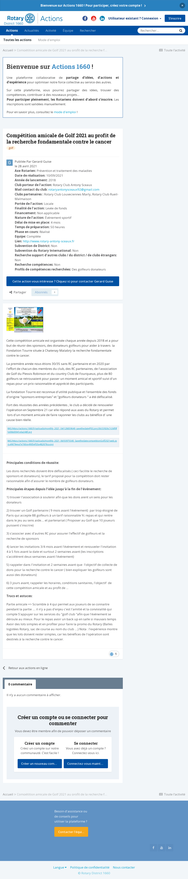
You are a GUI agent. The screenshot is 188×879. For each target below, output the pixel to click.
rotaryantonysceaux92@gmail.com (73, 189)
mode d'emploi (65, 112)
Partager (17, 292)
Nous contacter (124, 867)
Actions (12, 31)
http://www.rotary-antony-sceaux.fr (48, 241)
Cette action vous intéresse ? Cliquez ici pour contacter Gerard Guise (62, 281)
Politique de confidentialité (89, 867)
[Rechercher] (157, 30)
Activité (51, 30)
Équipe (68, 30)
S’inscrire (175, 18)
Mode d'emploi (49, 40)
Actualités (31, 30)
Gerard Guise (41, 161)
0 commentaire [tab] (20, 684)
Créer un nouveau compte (40, 763)
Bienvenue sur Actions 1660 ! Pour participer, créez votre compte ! (91, 5)
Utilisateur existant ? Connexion (134, 18)
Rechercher (88, 30)
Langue (60, 867)
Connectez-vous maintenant (87, 763)
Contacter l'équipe (71, 832)
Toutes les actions (17, 40)
